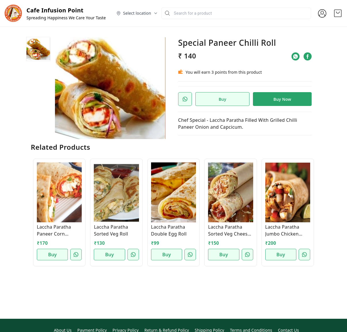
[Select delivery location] (137, 13)
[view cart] (337, 13)
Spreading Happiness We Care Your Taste (66, 17)
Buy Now (282, 99)
